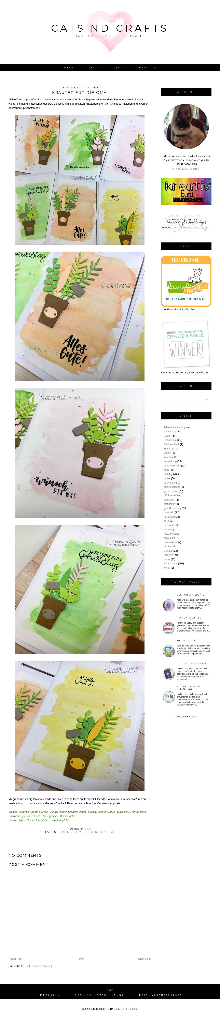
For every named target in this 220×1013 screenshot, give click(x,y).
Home (69, 67)
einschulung (170, 482)
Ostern (167, 452)
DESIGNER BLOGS (126, 1008)
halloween (169, 516)
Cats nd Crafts (110, 28)
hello (166, 521)
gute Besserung (172, 508)
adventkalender (172, 465)
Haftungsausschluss (160, 995)
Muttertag (169, 448)
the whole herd (188, 640)
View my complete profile (186, 169)
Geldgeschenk (171, 444)
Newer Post (15, 958)
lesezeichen (170, 533)
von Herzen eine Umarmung (188, 687)
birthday (168, 474)
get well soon (171, 491)
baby (166, 469)
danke (167, 478)
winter (167, 567)
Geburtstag (104, 832)
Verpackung (170, 461)
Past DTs (148, 67)
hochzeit (168, 525)
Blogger (192, 716)
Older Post (144, 958)
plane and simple (189, 617)
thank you (169, 555)
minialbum (169, 538)
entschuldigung (172, 487)
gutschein (169, 512)
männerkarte (170, 542)
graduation (169, 499)
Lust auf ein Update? (191, 595)
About (95, 67)
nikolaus (168, 546)
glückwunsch (171, 495)
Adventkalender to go (175, 427)
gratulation (169, 504)
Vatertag (168, 457)
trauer (167, 559)
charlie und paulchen (75, 832)
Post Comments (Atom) (38, 966)
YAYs (120, 67)
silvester (168, 550)
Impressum (50, 995)
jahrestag (169, 529)
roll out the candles (192, 663)
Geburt (167, 435)
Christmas (169, 431)
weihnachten (170, 563)
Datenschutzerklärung (100, 995)
